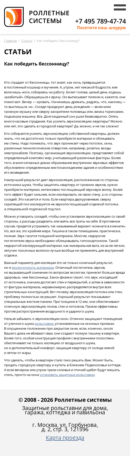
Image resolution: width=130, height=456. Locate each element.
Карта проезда (65, 437)
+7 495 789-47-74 (100, 21)
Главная (10, 40)
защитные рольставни (67, 374)
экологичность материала (33, 267)
